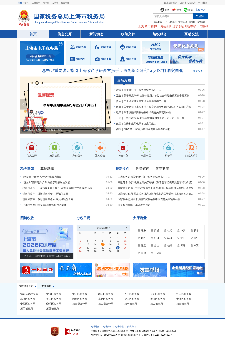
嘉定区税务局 (105, 299)
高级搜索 (200, 9)
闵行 (194, 238)
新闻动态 (96, 34)
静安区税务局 (105, 294)
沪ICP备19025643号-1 (129, 335)
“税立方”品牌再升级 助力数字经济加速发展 (46, 182)
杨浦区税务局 (27, 299)
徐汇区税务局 (79, 294)
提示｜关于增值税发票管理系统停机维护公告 (141, 101)
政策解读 (142, 169)
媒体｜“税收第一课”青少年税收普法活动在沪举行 (143, 129)
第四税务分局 (105, 303)
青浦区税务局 (183, 299)
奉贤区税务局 (27, 303)
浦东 (142, 230)
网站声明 (107, 326)
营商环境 (182, 22)
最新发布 (124, 81)
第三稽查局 (182, 303)
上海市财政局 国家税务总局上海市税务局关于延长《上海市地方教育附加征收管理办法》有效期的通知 (157, 193)
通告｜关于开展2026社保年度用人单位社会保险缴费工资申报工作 (152, 95)
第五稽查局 (52, 308)
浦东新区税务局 (29, 294)
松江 (168, 245)
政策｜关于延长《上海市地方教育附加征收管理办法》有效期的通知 (153, 106)
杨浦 (168, 238)
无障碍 (46, 2)
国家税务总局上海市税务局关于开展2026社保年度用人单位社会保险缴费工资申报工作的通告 (157, 188)
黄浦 (155, 230)
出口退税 (201, 22)
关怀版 (55, 2)
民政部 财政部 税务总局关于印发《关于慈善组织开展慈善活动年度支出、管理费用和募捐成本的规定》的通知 (157, 182)
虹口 (155, 238)
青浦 (181, 245)
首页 (33, 34)
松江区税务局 (157, 299)
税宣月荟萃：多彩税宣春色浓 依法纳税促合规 (47, 199)
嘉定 (142, 245)
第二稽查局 (156, 303)
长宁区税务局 (131, 294)
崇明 (142, 253)
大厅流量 (140, 218)
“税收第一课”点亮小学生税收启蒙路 (42, 177)
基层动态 (47, 169)
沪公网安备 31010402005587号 (157, 335)
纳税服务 (160, 34)
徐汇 (168, 230)
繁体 (26, 2)
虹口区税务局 (183, 294)
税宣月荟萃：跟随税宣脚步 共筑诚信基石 (45, 193)
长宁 (194, 230)
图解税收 (27, 218)
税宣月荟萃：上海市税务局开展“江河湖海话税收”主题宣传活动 (57, 188)
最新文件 (122, 169)
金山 (155, 245)
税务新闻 (27, 169)
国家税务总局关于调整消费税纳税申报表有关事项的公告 (149, 199)
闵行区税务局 (79, 299)
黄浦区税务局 (53, 294)
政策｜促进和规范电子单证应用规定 (136, 123)
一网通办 (202, 2)
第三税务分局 (79, 303)
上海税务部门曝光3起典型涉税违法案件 (44, 205)
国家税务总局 (170, 2)
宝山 (181, 238)
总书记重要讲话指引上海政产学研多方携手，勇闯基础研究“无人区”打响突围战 (112, 70)
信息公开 (65, 34)
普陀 (142, 238)
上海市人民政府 (187, 2)
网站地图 (95, 326)
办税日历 (83, 218)
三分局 (156, 253)
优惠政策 (162, 169)
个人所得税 (171, 22)
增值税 (192, 22)
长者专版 (65, 2)
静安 (181, 230)
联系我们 (131, 326)
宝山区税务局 (53, 299)
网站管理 (119, 326)
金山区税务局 (131, 299)
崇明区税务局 (53, 303)
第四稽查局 (26, 308)
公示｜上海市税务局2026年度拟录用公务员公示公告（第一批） (151, 118)
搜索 (198, 16)
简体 (20, 2)
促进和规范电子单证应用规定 (134, 205)
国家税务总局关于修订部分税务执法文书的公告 (144, 177)
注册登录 (36, 2)
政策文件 (128, 34)
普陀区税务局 (157, 294)
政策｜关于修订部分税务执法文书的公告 (138, 90)
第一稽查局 (130, 303)
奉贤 (194, 245)
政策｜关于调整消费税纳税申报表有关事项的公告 (143, 112)
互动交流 (191, 34)
